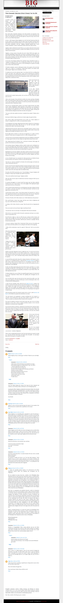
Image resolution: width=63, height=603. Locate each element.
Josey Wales (10, 412)
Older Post (37, 344)
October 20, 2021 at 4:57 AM (18, 428)
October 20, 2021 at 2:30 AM (17, 403)
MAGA (9, 353)
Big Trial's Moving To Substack (49, 18)
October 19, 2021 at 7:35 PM (18, 383)
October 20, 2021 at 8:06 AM (21, 362)
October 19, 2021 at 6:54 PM (16, 353)
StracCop (10, 403)
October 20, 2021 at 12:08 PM (17, 468)
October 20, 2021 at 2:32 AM (18, 412)
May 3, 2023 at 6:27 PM (15, 561)
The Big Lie (10, 340)
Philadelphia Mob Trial (46, 39)
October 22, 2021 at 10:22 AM (18, 548)
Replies (10, 359)
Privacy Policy (44, 601)
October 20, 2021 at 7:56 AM (18, 439)
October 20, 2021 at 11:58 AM (18, 451)
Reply (9, 357)
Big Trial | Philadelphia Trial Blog (22, 601)
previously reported (30, 260)
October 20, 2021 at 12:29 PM (18, 525)
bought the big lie (29, 283)
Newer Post (7, 344)
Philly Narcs (44, 42)
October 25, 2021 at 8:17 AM (21, 537)
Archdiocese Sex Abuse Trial (47, 37)
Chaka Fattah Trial (45, 43)
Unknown (10, 468)
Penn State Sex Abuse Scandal (47, 40)
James (9, 561)
